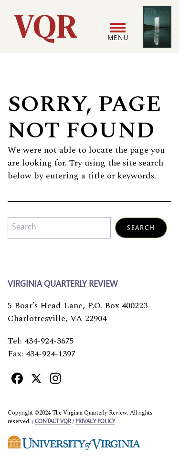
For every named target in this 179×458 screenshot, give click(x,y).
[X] (36, 378)
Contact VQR (53, 422)
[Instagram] (55, 378)
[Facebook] (17, 378)
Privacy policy (95, 422)
